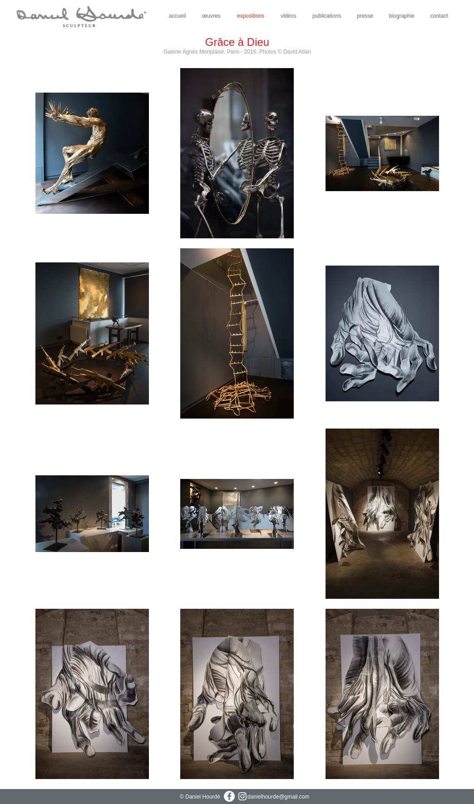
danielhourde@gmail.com (278, 797)
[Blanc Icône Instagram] (242, 796)
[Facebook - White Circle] (229, 796)
